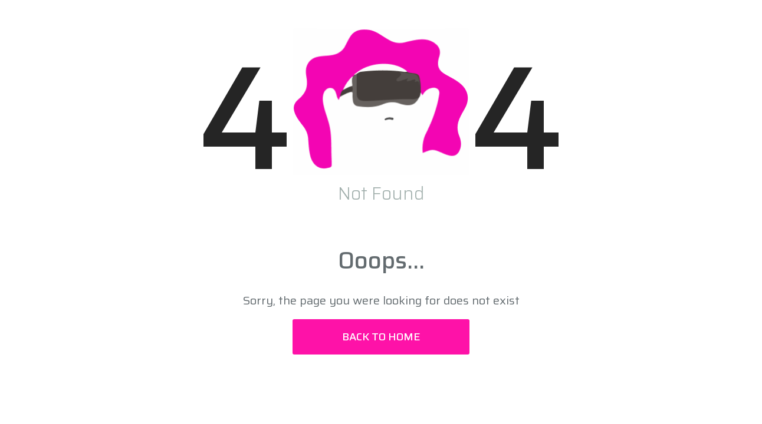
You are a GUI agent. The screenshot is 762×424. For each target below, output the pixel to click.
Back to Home (381, 337)
